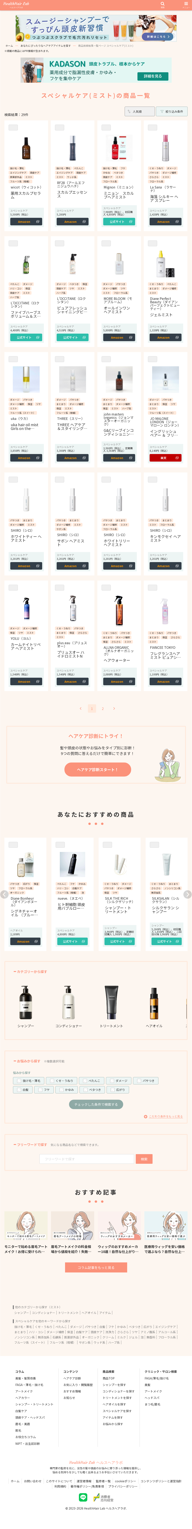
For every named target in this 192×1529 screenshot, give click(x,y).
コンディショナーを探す (119, 1391)
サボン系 (85, 1342)
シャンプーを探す (114, 1385)
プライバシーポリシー (123, 1486)
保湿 (70, 1332)
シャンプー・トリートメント (34, 1404)
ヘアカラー (22, 1398)
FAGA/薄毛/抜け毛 (157, 1378)
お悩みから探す (113, 1424)
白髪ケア (82, 1332)
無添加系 (44, 1337)
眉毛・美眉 (22, 1424)
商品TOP (109, 1378)
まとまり (20, 1332)
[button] (4, 894)
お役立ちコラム (25, 1437)
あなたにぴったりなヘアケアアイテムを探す (46, 45)
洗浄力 (109, 1332)
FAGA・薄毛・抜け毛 (29, 1385)
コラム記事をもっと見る (96, 1267)
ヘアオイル (89, 1313)
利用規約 (60, 1486)
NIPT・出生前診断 (27, 1443)
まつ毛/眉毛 (152, 1404)
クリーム (108, 1337)
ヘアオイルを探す (114, 1404)
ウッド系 (99, 1342)
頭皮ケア (96, 1332)
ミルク (121, 1337)
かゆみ (69, 1090)
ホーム (9, 45)
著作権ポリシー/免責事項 (87, 1486)
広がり (120, 1090)
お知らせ (69, 1398)
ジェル (133, 1337)
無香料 (150, 1337)
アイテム (105, 1313)
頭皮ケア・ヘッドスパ (30, 1417)
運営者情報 (84, 1481)
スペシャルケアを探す (117, 1411)
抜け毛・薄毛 (31, 1081)
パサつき (148, 1081)
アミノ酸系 (148, 1332)
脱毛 (18, 1430)
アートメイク (24, 1391)
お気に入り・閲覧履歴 (78, 1385)
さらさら (123, 1332)
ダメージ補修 (55, 1332)
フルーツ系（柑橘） (63, 1342)
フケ (47, 1090)
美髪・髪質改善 (25, 1378)
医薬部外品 (71, 1337)
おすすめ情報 (72, 1391)
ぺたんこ (94, 1081)
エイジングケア (165, 1327)
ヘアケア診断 (72, 1378)
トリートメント (68, 1313)
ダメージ (121, 1081)
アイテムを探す (113, 1417)
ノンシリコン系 (24, 1337)
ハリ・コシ (36, 1332)
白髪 (26, 1090)
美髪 (147, 1385)
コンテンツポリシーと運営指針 (161, 1481)
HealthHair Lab (16, 5)
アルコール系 (167, 1332)
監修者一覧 (103, 1481)
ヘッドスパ (152, 1398)
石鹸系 (56, 1337)
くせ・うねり (64, 1081)
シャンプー (21, 1313)
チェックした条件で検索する (96, 1104)
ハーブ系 (114, 1342)
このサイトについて (59, 1481)
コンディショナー (43, 1313)
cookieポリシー (125, 1481)
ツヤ (135, 1332)
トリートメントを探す (117, 1398)
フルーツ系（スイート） (30, 1342)
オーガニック (90, 1337)
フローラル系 (167, 1337)
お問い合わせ (33, 1481)
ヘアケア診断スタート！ (98, 769)
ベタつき (95, 1090)
